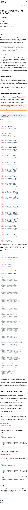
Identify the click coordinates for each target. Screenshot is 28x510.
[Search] (6, 6)
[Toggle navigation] (26, 2)
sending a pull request (8, 491)
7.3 (0, 28)
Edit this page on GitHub (5, 498)
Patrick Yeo (2, 502)
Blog (22, 5)
